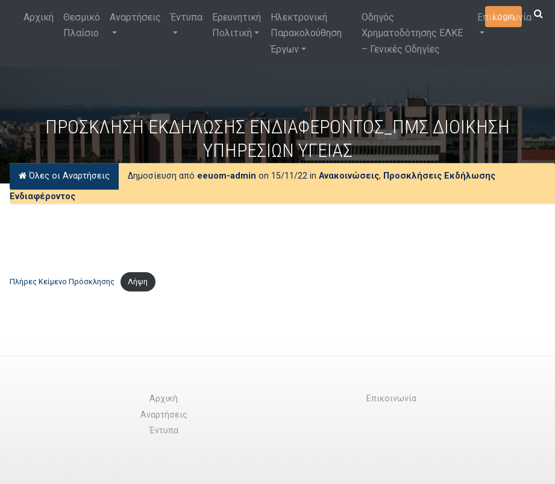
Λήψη (138, 281)
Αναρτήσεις (135, 17)
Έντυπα (186, 17)
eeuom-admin (226, 176)
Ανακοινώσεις (349, 176)
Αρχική (39, 17)
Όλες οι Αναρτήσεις (64, 176)
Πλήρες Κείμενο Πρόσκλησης (62, 281)
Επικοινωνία (504, 17)
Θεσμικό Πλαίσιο (81, 25)
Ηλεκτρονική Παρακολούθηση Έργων (306, 33)
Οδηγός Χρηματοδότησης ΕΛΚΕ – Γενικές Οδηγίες (412, 33)
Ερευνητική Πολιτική (236, 25)
